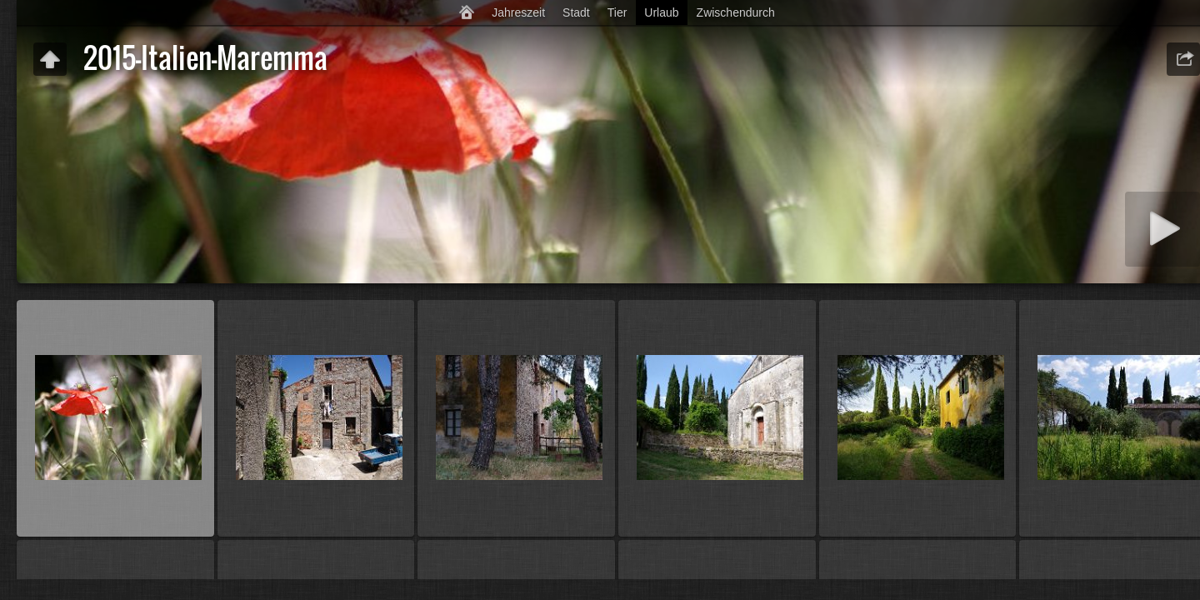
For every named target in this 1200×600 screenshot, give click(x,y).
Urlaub (661, 12)
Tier (618, 12)
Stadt (576, 12)
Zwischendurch (736, 12)
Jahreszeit (518, 12)
